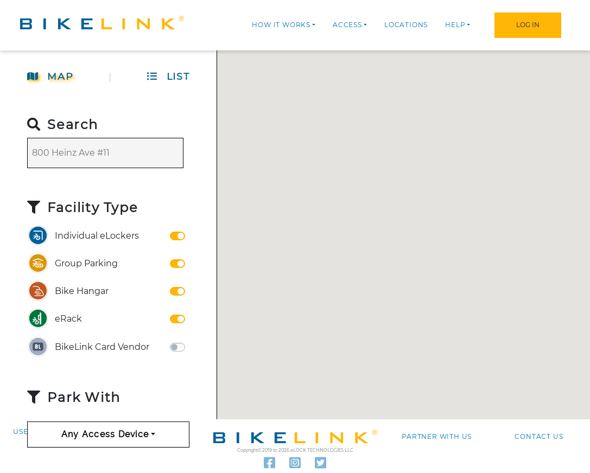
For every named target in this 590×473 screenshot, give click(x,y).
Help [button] (455, 25)
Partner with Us (437, 436)
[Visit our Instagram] (295, 463)
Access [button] (347, 25)
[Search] (105, 153)
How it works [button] (281, 25)
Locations (406, 25)
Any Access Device (105, 434)
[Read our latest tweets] (320, 463)
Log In (528, 25)
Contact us (539, 436)
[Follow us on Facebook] (270, 463)
